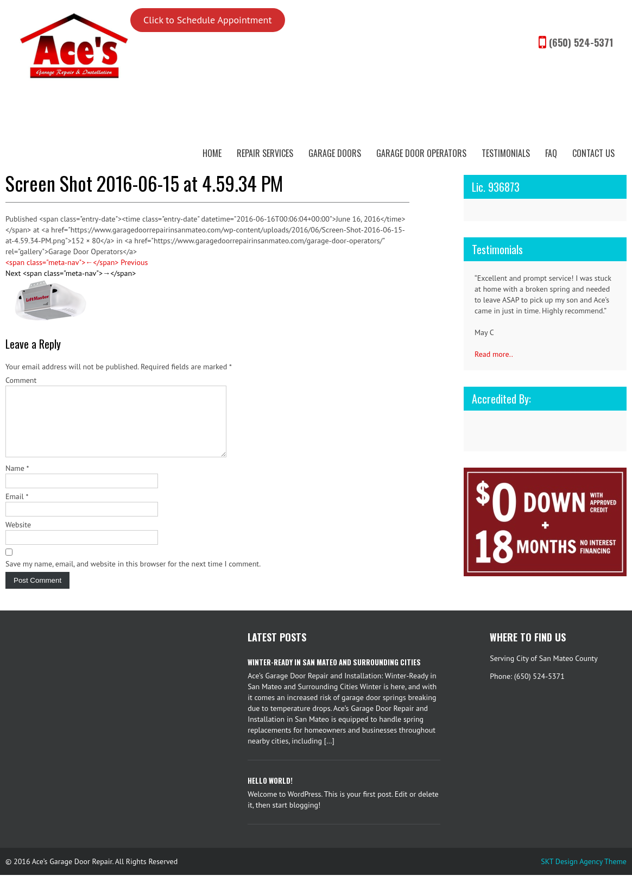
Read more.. (494, 354)
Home (212, 153)
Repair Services (265, 153)
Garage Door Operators (421, 153)
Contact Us (593, 153)
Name (17, 481)
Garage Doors (334, 153)
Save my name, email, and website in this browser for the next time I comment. (133, 577)
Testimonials (506, 153)
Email (16, 509)
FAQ (551, 153)
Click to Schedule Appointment (207, 20)
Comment (20, 380)
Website (18, 538)
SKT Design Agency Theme (584, 874)
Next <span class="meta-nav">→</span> (70, 273)
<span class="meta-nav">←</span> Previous (76, 262)
